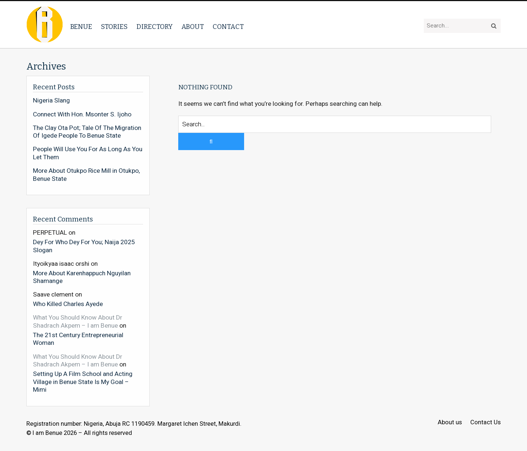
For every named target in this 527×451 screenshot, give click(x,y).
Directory (155, 27)
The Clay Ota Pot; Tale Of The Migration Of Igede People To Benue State (87, 132)
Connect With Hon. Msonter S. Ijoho (82, 115)
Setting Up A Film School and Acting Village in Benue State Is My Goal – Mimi (82, 381)
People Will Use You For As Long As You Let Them (87, 153)
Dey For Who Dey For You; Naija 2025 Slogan (84, 246)
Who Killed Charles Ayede (68, 303)
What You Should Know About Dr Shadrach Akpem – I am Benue (77, 321)
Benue (81, 27)
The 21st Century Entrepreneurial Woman (78, 339)
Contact (228, 27)
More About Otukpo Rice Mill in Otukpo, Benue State (86, 175)
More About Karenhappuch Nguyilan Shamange (82, 277)
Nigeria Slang (51, 101)
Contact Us (485, 423)
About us (450, 423)
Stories (114, 27)
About (193, 27)
